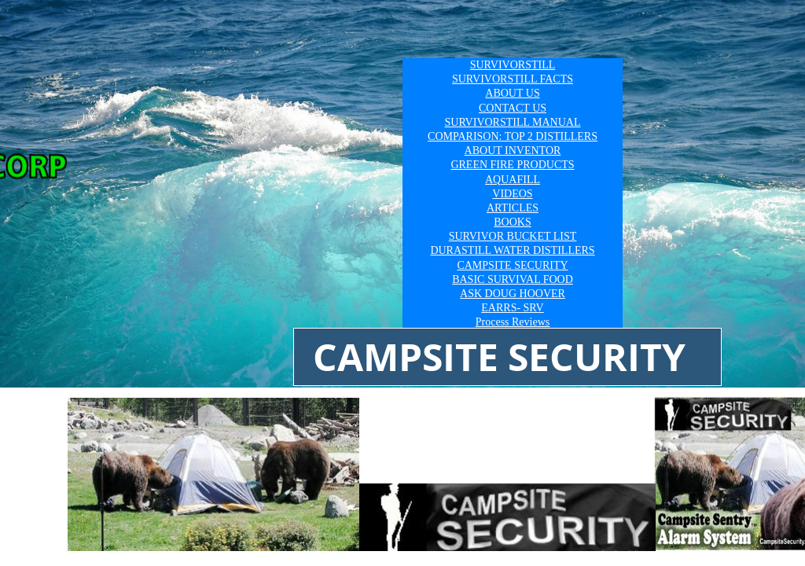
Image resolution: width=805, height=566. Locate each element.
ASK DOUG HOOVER (512, 294)
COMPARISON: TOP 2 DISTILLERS (512, 136)
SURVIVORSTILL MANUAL (513, 122)
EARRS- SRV (512, 308)
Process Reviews (513, 322)
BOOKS (512, 222)
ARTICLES (513, 208)
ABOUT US (512, 93)
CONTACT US (512, 108)
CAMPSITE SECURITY (512, 265)
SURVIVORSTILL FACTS (512, 79)
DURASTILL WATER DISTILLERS (512, 250)
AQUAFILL (512, 180)
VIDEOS (512, 194)
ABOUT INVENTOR (513, 150)
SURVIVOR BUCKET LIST (513, 236)
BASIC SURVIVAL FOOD (512, 279)
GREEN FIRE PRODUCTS (512, 165)
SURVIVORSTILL (513, 65)
